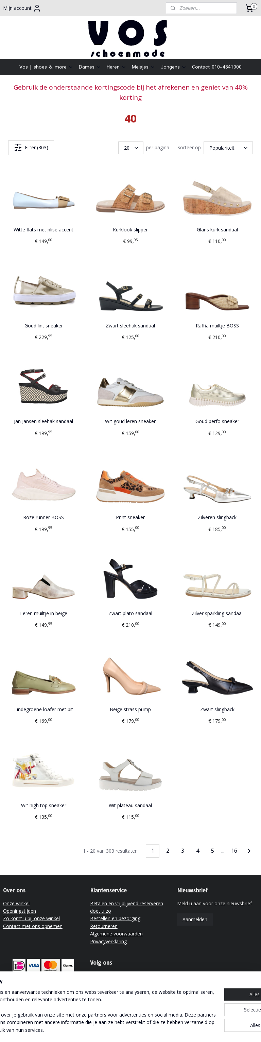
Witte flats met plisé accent (43, 229)
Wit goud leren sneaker (130, 421)
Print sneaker (130, 517)
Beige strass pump (130, 709)
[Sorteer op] (228, 148)
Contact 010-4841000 (217, 67)
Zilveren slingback (217, 517)
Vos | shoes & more (46, 67)
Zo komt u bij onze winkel (31, 918)
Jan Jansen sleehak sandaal (43, 421)
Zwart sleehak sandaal (130, 325)
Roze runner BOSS (43, 517)
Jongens (174, 67)
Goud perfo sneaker (217, 421)
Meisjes (143, 67)
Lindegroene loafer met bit (43, 709)
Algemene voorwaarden (116, 933)
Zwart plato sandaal (130, 613)
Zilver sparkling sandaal (217, 613)
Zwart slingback (217, 709)
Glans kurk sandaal (217, 229)
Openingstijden (19, 911)
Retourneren (104, 926)
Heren (116, 67)
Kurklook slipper (130, 229)
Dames (90, 67)
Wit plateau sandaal (130, 805)
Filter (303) (31, 148)
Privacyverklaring (108, 941)
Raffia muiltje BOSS (217, 325)
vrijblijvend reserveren (46, 996)
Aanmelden (194, 919)
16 (234, 851)
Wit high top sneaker (43, 805)
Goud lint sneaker (43, 325)
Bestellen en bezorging (115, 918)
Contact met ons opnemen (33, 926)
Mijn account (22, 8)
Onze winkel (16, 903)
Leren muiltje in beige (43, 613)
